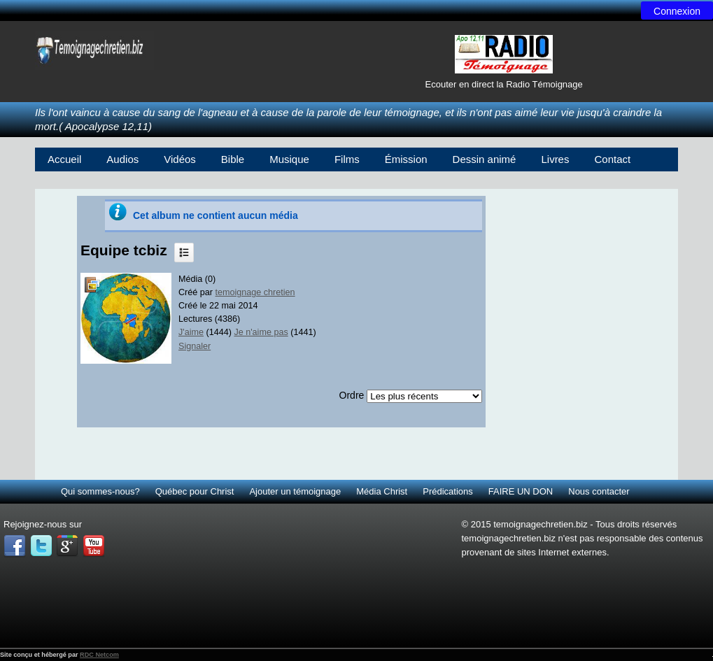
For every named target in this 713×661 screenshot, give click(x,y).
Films (347, 159)
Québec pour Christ (194, 491)
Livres (555, 159)
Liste (184, 252)
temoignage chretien (255, 292)
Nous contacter (598, 491)
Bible (232, 159)
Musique (289, 159)
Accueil (64, 159)
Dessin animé (484, 159)
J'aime (191, 332)
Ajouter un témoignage (295, 491)
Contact (612, 159)
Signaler (194, 346)
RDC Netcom (99, 654)
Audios (122, 159)
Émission (406, 159)
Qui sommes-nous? (100, 491)
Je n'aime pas (261, 332)
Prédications (448, 491)
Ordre (352, 395)
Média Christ (381, 491)
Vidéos (180, 159)
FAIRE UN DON (520, 491)
